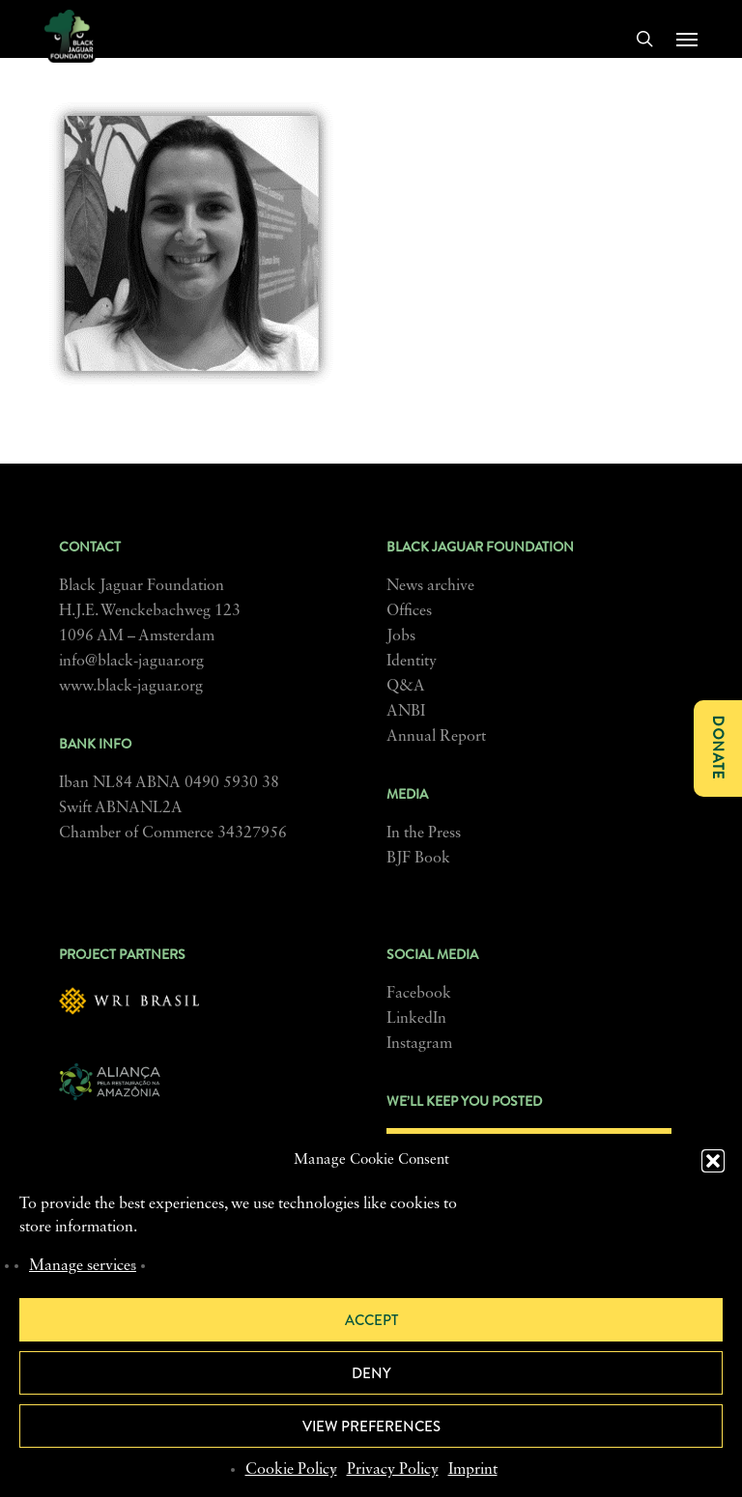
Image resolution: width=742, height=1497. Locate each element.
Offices (409, 611)
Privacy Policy (393, 1470)
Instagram (419, 1044)
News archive (430, 586)
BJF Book (418, 858)
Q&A (405, 686)
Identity (411, 661)
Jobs (400, 636)
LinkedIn (416, 1019)
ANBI (405, 712)
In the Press (423, 833)
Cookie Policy (291, 1470)
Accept (371, 1320)
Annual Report (436, 737)
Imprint (473, 1470)
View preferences (371, 1426)
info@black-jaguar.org (131, 661)
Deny (371, 1373)
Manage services (82, 1266)
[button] (713, 1161)
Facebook (418, 994)
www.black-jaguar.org (131, 686)
